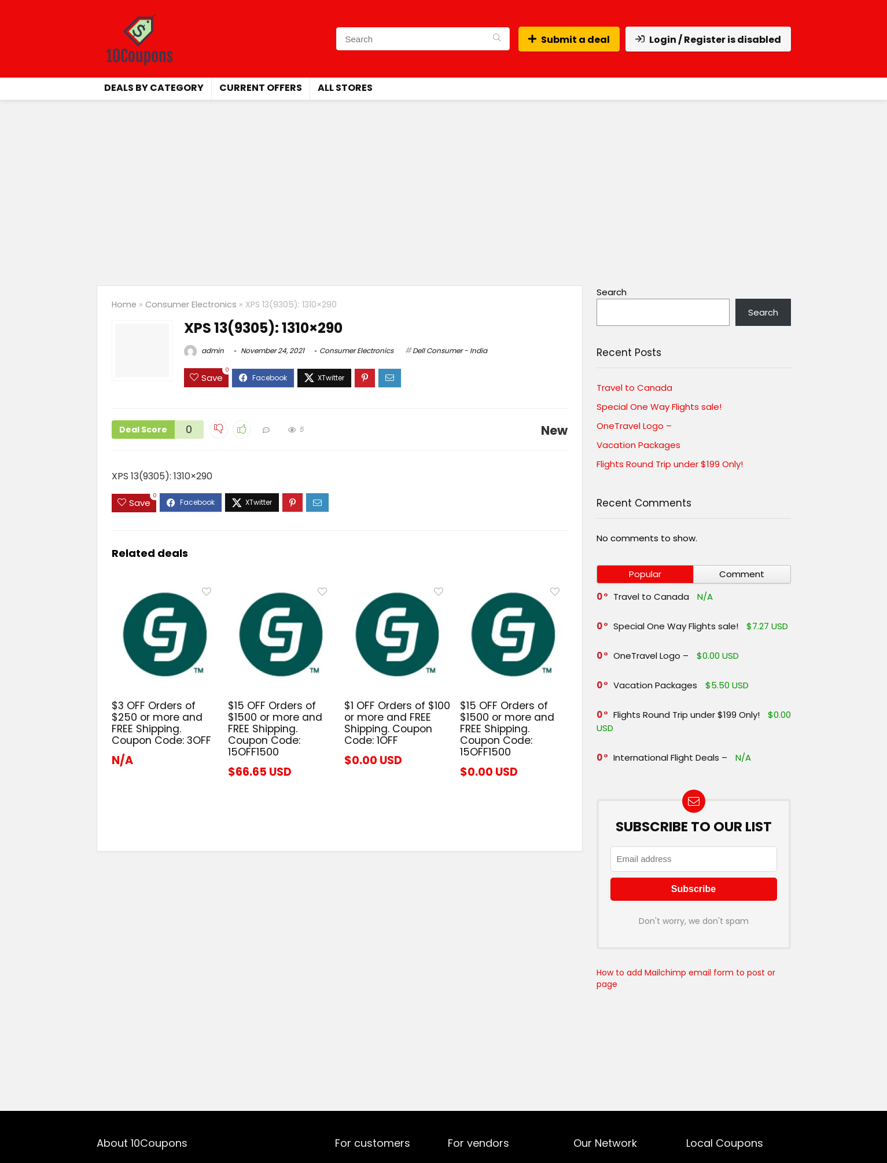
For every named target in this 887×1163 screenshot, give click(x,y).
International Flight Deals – (670, 757)
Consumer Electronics (191, 304)
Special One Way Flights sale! (659, 407)
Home (124, 304)
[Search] (497, 38)
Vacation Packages (638, 445)
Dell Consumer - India (450, 350)
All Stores (345, 87)
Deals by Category (154, 87)
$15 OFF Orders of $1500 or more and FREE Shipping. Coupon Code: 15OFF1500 (275, 729)
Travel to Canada (634, 387)
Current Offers (260, 87)
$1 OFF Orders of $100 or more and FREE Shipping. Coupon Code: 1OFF (397, 723)
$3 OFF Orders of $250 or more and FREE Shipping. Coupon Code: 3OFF (161, 723)
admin (204, 350)
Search (612, 292)
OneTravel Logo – (634, 426)
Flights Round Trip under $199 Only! (670, 464)
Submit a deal (569, 39)
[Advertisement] (444, 187)
